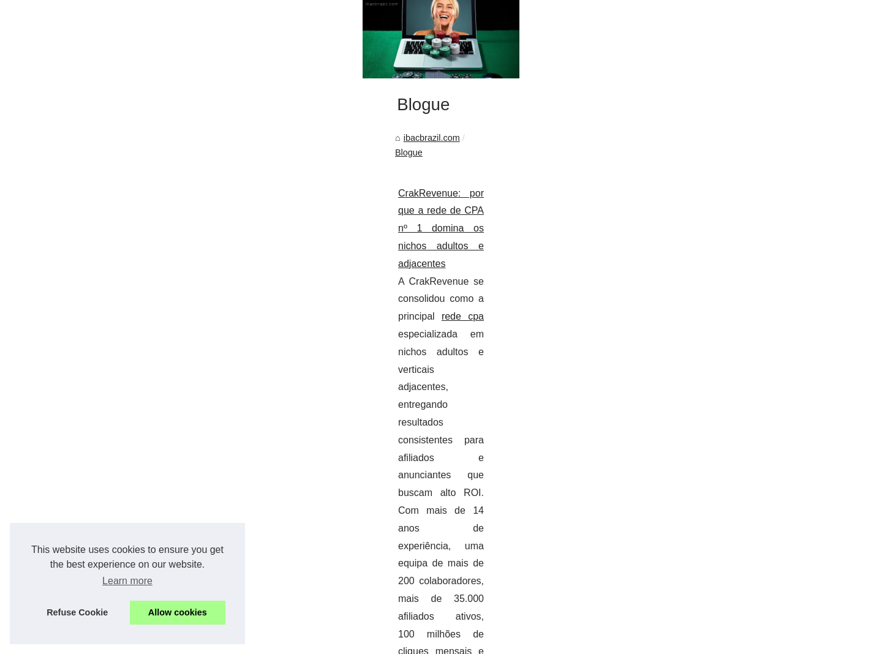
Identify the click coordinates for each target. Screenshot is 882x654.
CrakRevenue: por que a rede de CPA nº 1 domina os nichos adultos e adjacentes (257, 493)
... (269, 581)
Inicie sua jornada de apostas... (701, 558)
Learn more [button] (127, 581)
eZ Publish (280, 627)
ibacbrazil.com (113, 452)
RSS (251, 627)
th (246, 640)
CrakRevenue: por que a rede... (702, 501)
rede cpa (331, 510)
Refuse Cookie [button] (77, 612)
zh (275, 640)
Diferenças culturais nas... (691, 445)
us (260, 640)
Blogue (166, 452)
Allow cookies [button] (177, 612)
